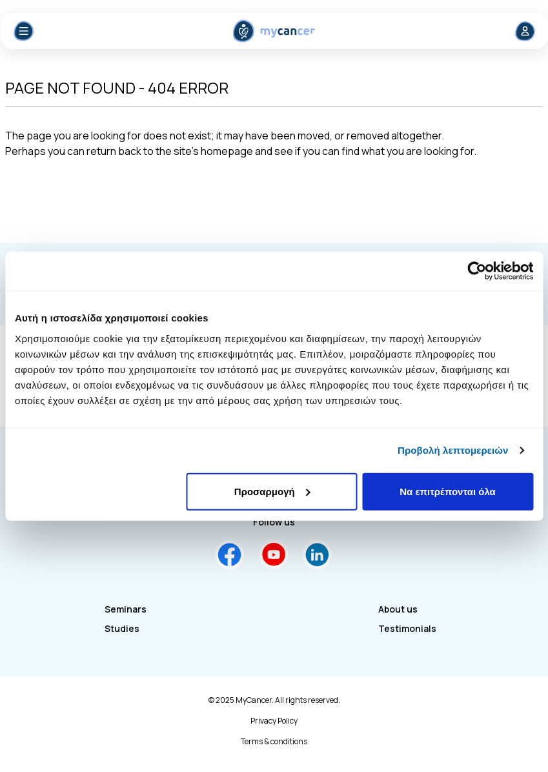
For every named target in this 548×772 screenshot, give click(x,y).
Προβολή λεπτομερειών (453, 450)
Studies (122, 628)
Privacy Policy (274, 721)
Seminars (126, 609)
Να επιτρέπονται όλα (448, 490)
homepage (227, 151)
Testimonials (407, 628)
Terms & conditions (274, 741)
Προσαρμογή (272, 490)
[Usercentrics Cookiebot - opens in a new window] (476, 271)
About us (398, 609)
